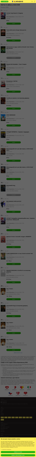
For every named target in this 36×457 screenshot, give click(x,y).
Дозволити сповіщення (6, 449)
